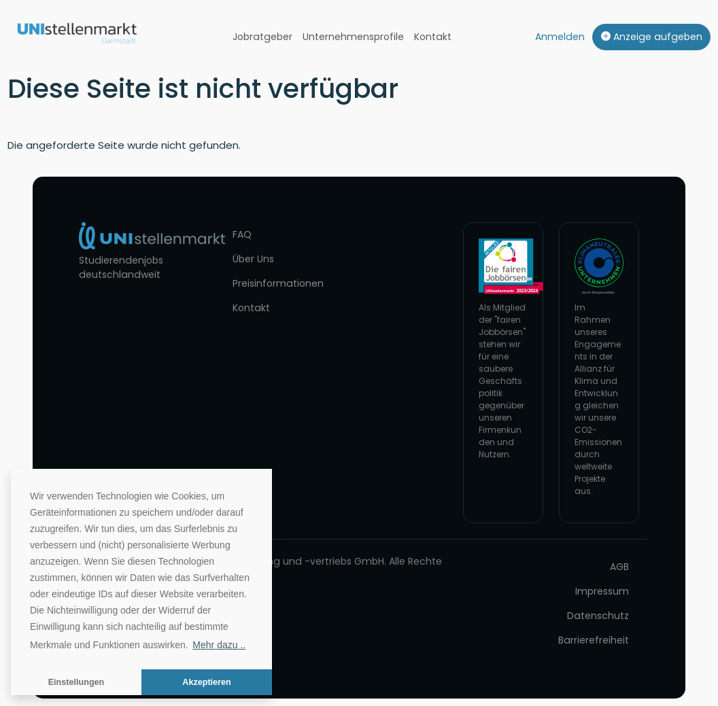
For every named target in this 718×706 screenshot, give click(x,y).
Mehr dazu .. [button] (218, 644)
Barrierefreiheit (593, 640)
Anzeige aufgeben (651, 36)
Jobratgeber (262, 36)
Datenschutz (598, 615)
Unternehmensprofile (353, 36)
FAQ (242, 234)
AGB (619, 566)
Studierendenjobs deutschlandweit (121, 267)
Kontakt (432, 36)
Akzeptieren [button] (206, 682)
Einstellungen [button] (76, 682)
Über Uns (253, 259)
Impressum (602, 591)
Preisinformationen (278, 283)
